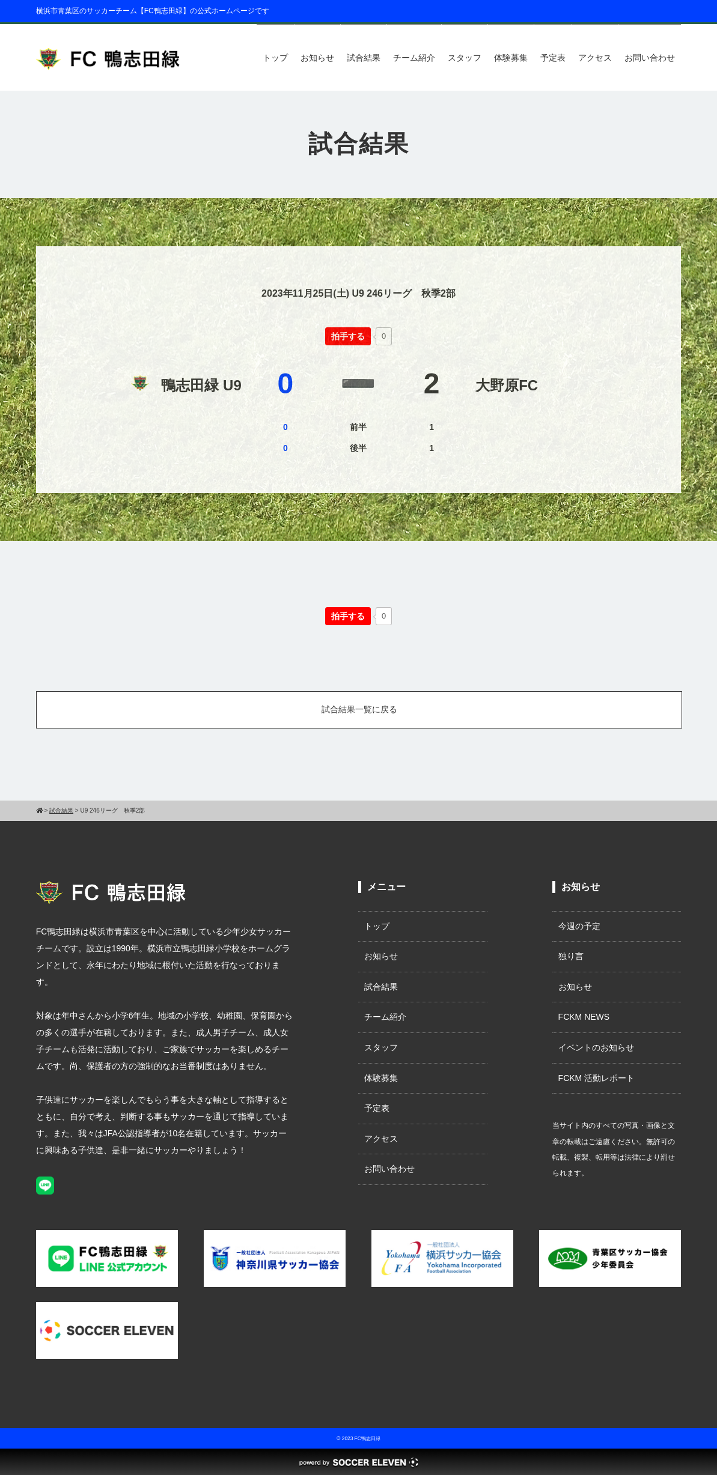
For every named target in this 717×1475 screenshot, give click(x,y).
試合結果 (363, 57)
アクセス (595, 57)
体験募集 (511, 57)
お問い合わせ (649, 57)
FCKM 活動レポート (596, 1078)
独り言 (571, 956)
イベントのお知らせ (596, 1047)
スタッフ (464, 57)
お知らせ (317, 57)
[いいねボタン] (348, 336)
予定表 (553, 57)
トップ (275, 57)
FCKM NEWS (588, 1017)
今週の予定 (579, 926)
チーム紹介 (414, 57)
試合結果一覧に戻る (359, 709)
